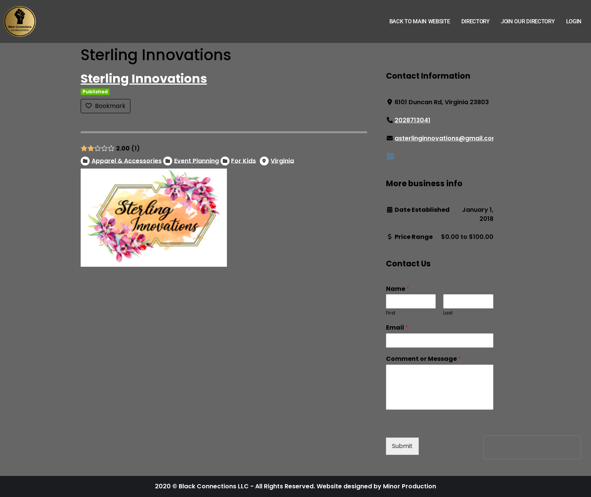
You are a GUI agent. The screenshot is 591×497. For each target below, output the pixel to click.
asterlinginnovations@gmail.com (446, 138)
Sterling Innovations (144, 78)
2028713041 (412, 120)
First (390, 313)
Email (397, 328)
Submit (402, 446)
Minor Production (409, 486)
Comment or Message (423, 359)
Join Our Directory (528, 21)
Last (448, 313)
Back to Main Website (419, 21)
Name (397, 289)
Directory (475, 21)
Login (574, 21)
